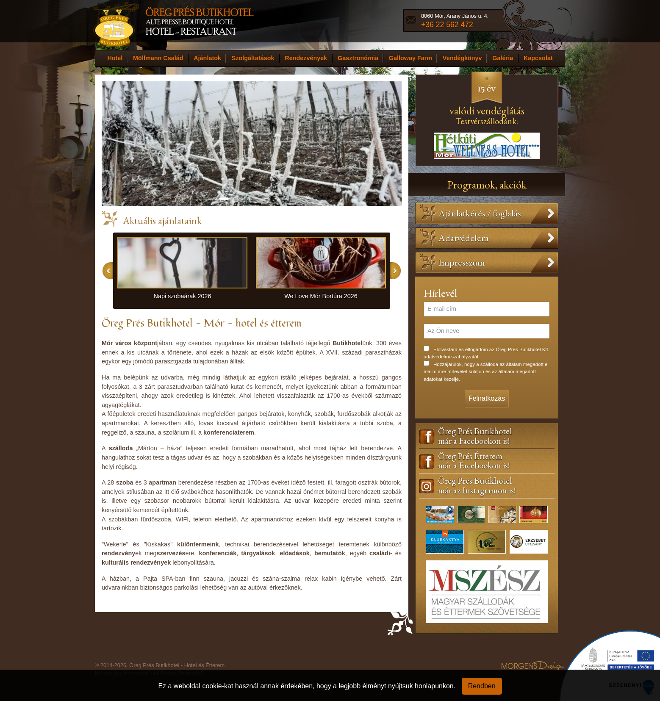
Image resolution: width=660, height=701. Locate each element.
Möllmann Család (158, 58)
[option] (182, 271)
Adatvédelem (463, 237)
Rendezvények (306, 58)
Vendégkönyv (462, 58)
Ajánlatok (207, 58)
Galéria (502, 58)
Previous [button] (108, 270)
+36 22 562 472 (447, 24)
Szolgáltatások (253, 58)
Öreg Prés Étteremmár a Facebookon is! (474, 461)
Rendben (482, 686)
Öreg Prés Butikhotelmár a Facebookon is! (475, 436)
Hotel (114, 58)
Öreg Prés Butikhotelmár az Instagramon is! (477, 486)
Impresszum (461, 262)
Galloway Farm (410, 58)
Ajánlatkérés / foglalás (479, 213)
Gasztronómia (358, 58)
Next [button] (395, 270)
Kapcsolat (538, 58)
